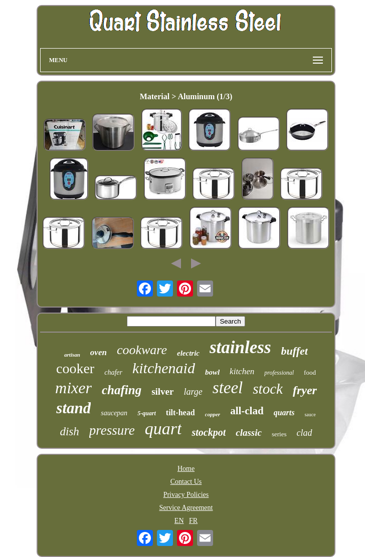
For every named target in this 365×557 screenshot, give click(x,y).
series (279, 434)
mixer (73, 388)
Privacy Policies (186, 494)
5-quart (146, 413)
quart (163, 428)
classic (249, 432)
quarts (284, 412)
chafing (121, 390)
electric (188, 353)
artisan (72, 355)
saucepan (114, 413)
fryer (305, 390)
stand (73, 408)
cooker (75, 368)
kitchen (242, 371)
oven (98, 352)
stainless (240, 347)
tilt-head (180, 412)
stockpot (209, 432)
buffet (294, 351)
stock (268, 389)
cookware (142, 350)
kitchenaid (163, 368)
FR (193, 520)
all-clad (247, 411)
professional (279, 372)
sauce (309, 414)
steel (228, 388)
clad (304, 433)
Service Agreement (186, 507)
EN (179, 520)
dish (69, 431)
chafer (113, 372)
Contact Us (186, 481)
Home (186, 468)
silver (162, 391)
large (193, 392)
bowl (212, 372)
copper (213, 414)
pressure (112, 430)
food (310, 372)
